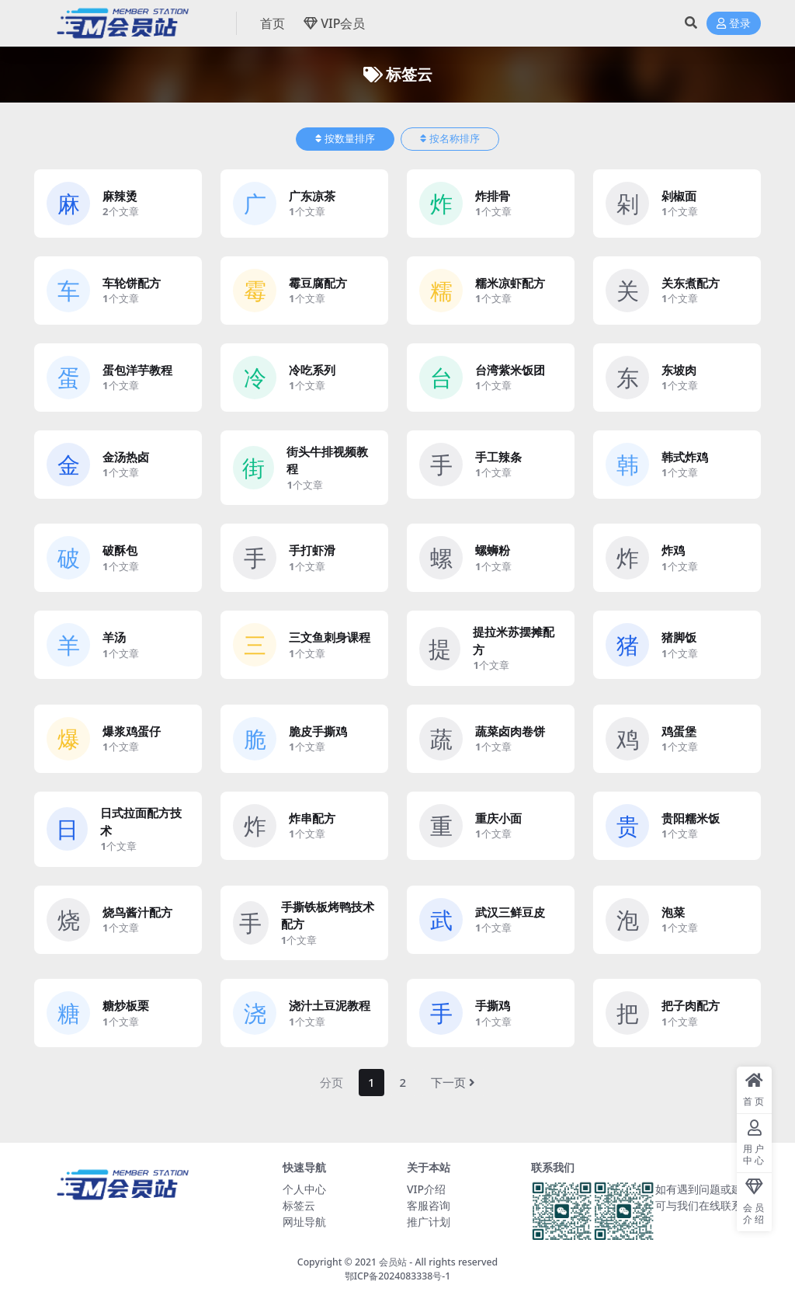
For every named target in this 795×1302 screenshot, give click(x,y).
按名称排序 (450, 138)
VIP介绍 (426, 1189)
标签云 (299, 1205)
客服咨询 (428, 1205)
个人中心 (304, 1189)
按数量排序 (345, 138)
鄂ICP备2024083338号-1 (398, 1276)
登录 (734, 24)
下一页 (453, 1082)
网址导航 (304, 1221)
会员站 (393, 1262)
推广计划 (428, 1221)
